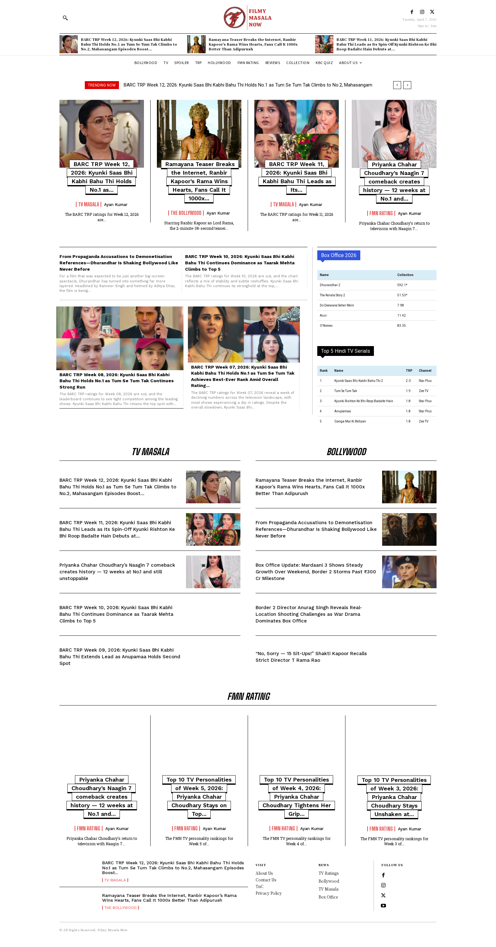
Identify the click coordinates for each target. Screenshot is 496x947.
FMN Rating (381, 213)
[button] (65, 17)
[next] (407, 85)
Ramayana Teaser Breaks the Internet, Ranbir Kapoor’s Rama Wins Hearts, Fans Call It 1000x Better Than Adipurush (253, 44)
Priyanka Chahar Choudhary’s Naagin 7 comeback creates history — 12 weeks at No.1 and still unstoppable (117, 571)
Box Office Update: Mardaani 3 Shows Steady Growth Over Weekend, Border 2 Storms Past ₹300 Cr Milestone (316, 571)
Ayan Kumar (115, 204)
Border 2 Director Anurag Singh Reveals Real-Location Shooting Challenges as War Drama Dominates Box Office (309, 614)
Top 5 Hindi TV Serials (345, 351)
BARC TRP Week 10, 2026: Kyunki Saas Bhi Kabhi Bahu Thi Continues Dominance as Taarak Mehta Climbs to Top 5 (239, 262)
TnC (260, 886)
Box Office (328, 896)
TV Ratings (328, 873)
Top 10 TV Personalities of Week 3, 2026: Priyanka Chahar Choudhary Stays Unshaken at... (394, 796)
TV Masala (88, 204)
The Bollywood (186, 213)
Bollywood (329, 881)
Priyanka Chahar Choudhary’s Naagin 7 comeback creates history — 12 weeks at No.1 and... (394, 181)
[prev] (397, 85)
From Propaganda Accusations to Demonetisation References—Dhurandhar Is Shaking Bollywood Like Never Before (118, 262)
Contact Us (266, 879)
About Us (264, 873)
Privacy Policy (269, 893)
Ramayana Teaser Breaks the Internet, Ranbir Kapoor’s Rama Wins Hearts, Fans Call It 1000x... (200, 181)
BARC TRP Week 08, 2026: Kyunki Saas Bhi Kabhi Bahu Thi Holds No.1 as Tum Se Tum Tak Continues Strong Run (116, 381)
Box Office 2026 (338, 255)
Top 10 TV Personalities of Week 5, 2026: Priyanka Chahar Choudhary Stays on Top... (199, 796)
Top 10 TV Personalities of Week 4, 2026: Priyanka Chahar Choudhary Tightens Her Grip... (297, 796)
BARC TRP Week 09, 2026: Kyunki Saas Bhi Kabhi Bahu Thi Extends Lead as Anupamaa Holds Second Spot (119, 656)
